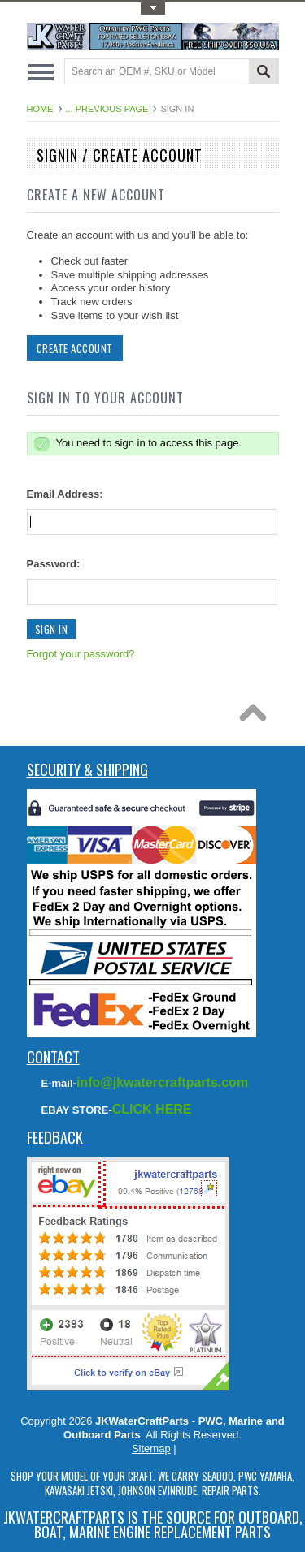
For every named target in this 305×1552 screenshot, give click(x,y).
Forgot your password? (81, 654)
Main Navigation (41, 72)
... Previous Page (107, 109)
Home (40, 109)
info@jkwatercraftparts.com (162, 1082)
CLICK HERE (152, 1109)
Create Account (75, 348)
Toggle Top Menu (153, 8)
